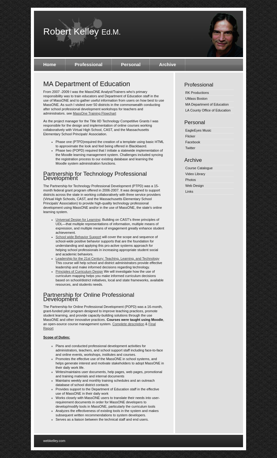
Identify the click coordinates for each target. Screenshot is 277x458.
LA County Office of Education (208, 110)
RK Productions (197, 93)
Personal (131, 64)
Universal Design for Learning (78, 219)
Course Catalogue (199, 168)
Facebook (192, 142)
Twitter (190, 148)
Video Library (195, 174)
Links (189, 191)
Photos (190, 180)
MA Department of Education (207, 104)
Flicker (190, 136)
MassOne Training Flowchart (94, 113)
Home (49, 64)
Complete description (128, 324)
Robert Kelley (82, 31)
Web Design (194, 185)
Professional (89, 64)
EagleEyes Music (198, 130)
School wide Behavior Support (78, 237)
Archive (167, 64)
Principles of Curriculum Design (79, 271)
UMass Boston (196, 98)
